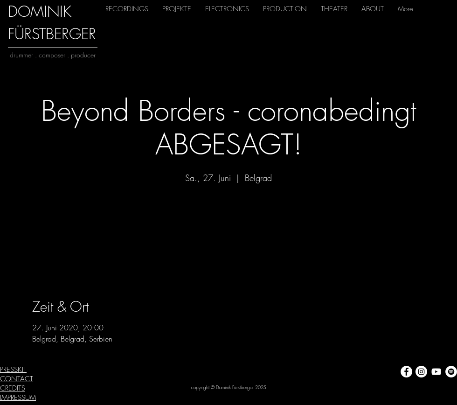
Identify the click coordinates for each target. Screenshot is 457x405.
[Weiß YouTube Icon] (436, 371)
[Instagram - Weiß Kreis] (421, 371)
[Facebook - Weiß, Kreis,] (406, 371)
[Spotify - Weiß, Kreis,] (451, 371)
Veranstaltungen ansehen (228, 229)
